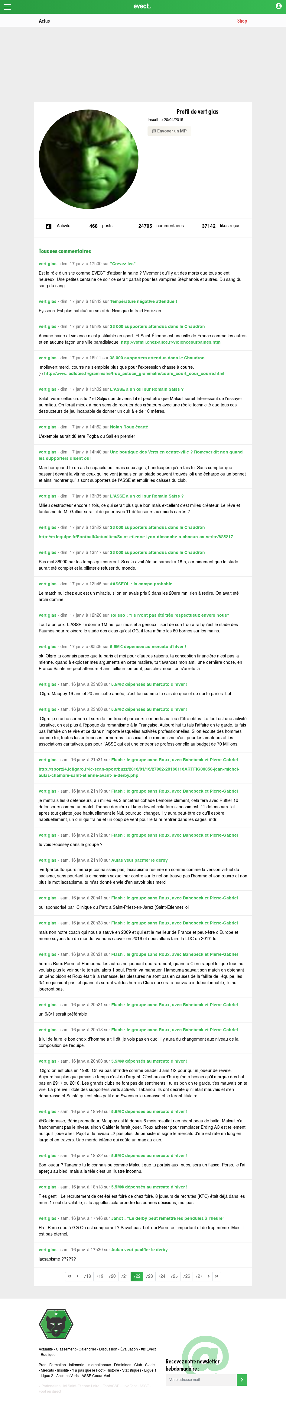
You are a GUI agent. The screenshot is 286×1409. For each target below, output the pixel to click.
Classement (66, 1349)
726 (186, 1276)
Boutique (48, 1355)
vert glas (48, 264)
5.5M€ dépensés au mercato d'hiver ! (148, 647)
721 (124, 1276)
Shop (242, 20)
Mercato (47, 1370)
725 (174, 1276)
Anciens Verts (67, 1376)
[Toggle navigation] (7, 7)
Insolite (63, 1370)
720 (112, 1276)
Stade (150, 1365)
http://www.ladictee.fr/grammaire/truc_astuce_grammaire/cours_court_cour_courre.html (134, 374)
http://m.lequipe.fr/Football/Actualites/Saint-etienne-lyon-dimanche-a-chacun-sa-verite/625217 (136, 537)
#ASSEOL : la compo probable (141, 584)
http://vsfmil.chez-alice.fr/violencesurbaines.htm (170, 342)
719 (99, 1276)
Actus (44, 20)
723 (149, 1276)
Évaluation (129, 1349)
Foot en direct (50, 1392)
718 (87, 1276)
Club (138, 1365)
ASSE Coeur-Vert (96, 1376)
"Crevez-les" (123, 264)
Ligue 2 (47, 1376)
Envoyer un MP (169, 131)
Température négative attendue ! (143, 302)
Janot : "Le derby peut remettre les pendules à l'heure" (168, 1219)
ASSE (144, 1386)
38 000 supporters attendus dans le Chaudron (157, 327)
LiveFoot (129, 1386)
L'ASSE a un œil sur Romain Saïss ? (147, 389)
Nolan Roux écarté (129, 427)
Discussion (108, 1349)
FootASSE (110, 1386)
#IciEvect (148, 1349)
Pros (42, 1365)
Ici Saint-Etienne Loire (81, 1386)
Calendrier (87, 1349)
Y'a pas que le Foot (87, 1370)
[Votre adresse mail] (201, 1380)
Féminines (122, 1365)
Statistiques (131, 1370)
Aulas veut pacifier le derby (139, 860)
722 (137, 1276)
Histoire (112, 1370)
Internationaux (99, 1365)
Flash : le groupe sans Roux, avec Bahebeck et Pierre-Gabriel (174, 760)
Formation (57, 1365)
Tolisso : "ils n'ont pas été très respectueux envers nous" (169, 615)
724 (161, 1276)
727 (199, 1276)
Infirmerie (76, 1365)
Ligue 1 (150, 1370)
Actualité (46, 1349)
